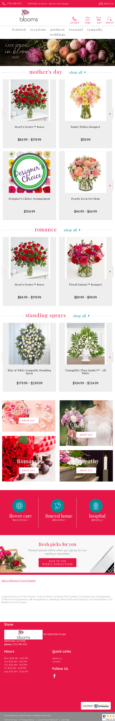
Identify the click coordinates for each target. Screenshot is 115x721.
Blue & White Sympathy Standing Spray (29, 372)
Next (110, 113)
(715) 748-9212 (14, 3)
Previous (4, 113)
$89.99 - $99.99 (85, 297)
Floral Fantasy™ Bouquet (85, 284)
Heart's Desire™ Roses (29, 127)
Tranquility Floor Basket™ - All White (85, 372)
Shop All (76, 72)
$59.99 (85, 139)
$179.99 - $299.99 (29, 383)
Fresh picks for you (57, 548)
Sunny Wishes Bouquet (85, 127)
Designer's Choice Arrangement (29, 198)
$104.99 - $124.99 (85, 383)
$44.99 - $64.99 (85, 211)
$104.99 (29, 211)
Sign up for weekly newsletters (57, 563)
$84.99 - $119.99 (29, 139)
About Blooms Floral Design (18, 580)
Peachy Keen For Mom (85, 198)
